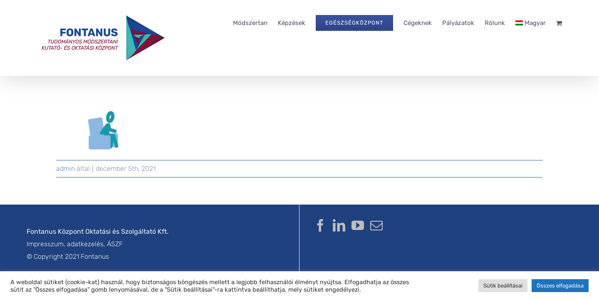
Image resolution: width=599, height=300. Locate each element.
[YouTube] (357, 225)
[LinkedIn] (339, 225)
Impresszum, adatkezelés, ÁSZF (75, 244)
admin (65, 168)
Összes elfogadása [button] (560, 285)
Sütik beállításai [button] (502, 285)
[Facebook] (320, 225)
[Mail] (376, 225)
